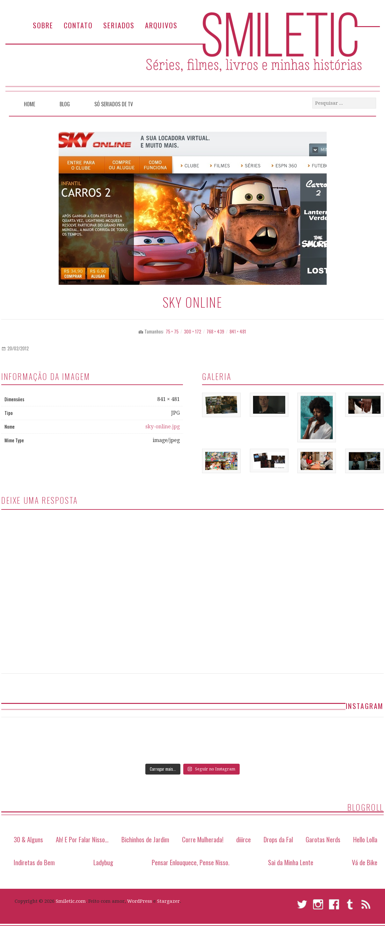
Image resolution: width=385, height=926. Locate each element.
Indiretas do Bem (34, 862)
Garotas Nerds (323, 839)
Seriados (118, 25)
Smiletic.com (71, 901)
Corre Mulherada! (202, 839)
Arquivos (161, 25)
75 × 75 (172, 331)
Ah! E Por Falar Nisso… (82, 839)
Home (29, 104)
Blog (65, 104)
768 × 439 (215, 331)
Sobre (43, 25)
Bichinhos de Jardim (145, 839)
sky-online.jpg (162, 427)
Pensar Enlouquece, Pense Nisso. (190, 862)
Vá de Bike (364, 862)
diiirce (243, 839)
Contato (78, 25)
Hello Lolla (365, 839)
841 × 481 (237, 331)
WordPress (139, 901)
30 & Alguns (28, 839)
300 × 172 (192, 331)
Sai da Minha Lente (290, 862)
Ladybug (103, 862)
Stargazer (168, 901)
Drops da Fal (278, 839)
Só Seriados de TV (113, 104)
